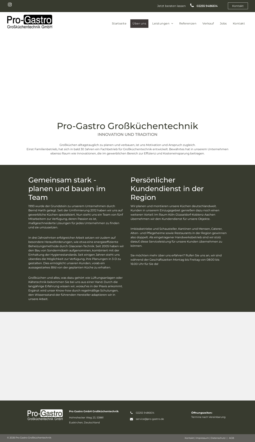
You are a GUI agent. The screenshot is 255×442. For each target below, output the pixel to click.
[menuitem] (119, 23)
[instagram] (10, 5)
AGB (231, 438)
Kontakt (189, 438)
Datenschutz (218, 438)
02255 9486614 (145, 412)
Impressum (202, 438)
